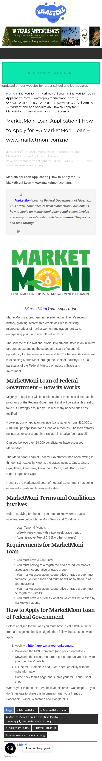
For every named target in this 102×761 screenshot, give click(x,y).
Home (10, 93)
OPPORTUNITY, (63, 160)
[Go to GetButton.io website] (10, 756)
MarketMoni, (46, 151)
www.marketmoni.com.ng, (24, 165)
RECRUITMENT (42, 102)
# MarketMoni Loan (54, 710)
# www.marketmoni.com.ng (25, 735)
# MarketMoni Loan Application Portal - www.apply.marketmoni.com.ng (33, 719)
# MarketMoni (26, 710)
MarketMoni (27, 93)
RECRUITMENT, (85, 160)
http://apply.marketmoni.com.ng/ (51, 645)
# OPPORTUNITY (17, 728)
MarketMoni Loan (53, 93)
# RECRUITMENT (45, 728)
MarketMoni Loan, (68, 151)
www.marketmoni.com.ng (75, 102)
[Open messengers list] (10, 748)
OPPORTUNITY (16, 102)
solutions (66, 217)
